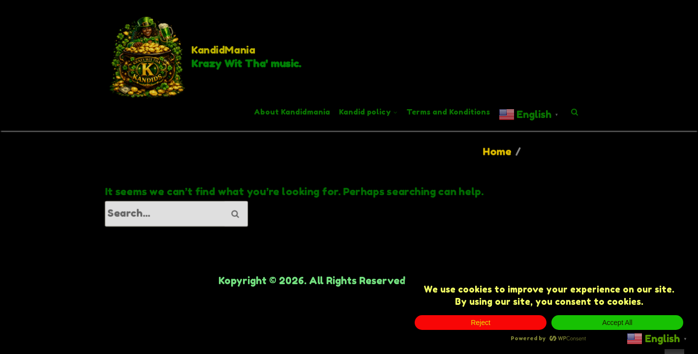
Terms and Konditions (448, 112)
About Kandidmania (292, 112)
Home (497, 152)
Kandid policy (365, 112)
